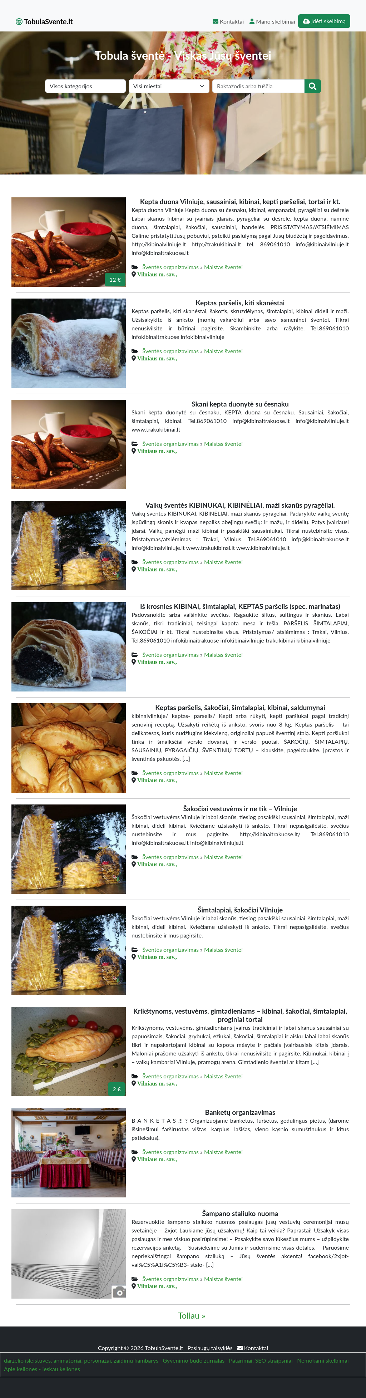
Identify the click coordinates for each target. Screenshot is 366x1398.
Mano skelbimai (272, 21)
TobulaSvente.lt (44, 21)
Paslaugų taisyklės (211, 1347)
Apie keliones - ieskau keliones (42, 1368)
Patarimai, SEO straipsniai (260, 1360)
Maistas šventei (223, 267)
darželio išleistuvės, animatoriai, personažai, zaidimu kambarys (81, 1360)
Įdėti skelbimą (324, 21)
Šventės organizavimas (170, 267)
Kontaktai (228, 21)
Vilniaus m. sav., (157, 274)
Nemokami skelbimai (322, 1360)
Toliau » (192, 1315)
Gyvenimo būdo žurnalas (193, 1360)
